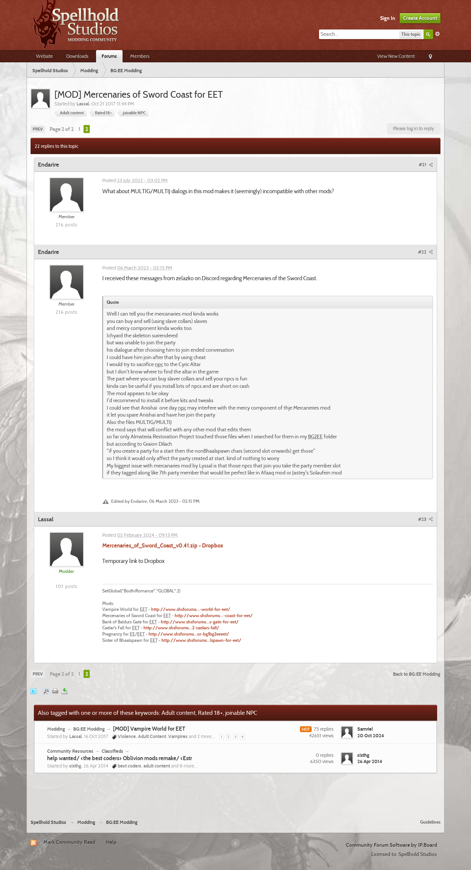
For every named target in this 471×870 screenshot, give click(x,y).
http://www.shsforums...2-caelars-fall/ (181, 627)
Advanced (437, 34)
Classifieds (112, 751)
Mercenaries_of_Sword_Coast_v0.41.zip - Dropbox (162, 545)
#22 (425, 252)
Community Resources (70, 751)
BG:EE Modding (89, 729)
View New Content (396, 56)
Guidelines (430, 822)
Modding (56, 729)
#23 (425, 519)
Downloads (77, 56)
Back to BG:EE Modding (416, 674)
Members (139, 56)
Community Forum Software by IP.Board (391, 845)
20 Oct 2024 (370, 735)
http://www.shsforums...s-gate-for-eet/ (200, 621)
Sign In (387, 18)
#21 (426, 164)
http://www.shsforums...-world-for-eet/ (190, 609)
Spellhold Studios (48, 822)
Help (111, 842)
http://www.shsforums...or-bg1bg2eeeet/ (189, 634)
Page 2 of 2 (62, 129)
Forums (109, 56)
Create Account (420, 18)
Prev (38, 129)
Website (44, 56)
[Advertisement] (235, 793)
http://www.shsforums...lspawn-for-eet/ (201, 640)
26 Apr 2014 (369, 761)
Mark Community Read (69, 842)
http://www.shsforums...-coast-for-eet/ (214, 615)
